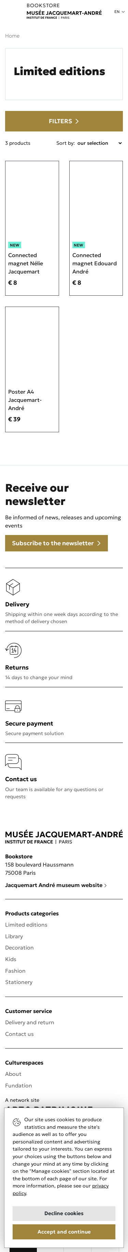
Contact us (19, 1033)
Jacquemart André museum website (56, 885)
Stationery (18, 982)
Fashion (15, 970)
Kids (10, 959)
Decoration (19, 947)
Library (14, 936)
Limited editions (26, 924)
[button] (119, 12)
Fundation (18, 1085)
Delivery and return (29, 1022)
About (13, 1073)
